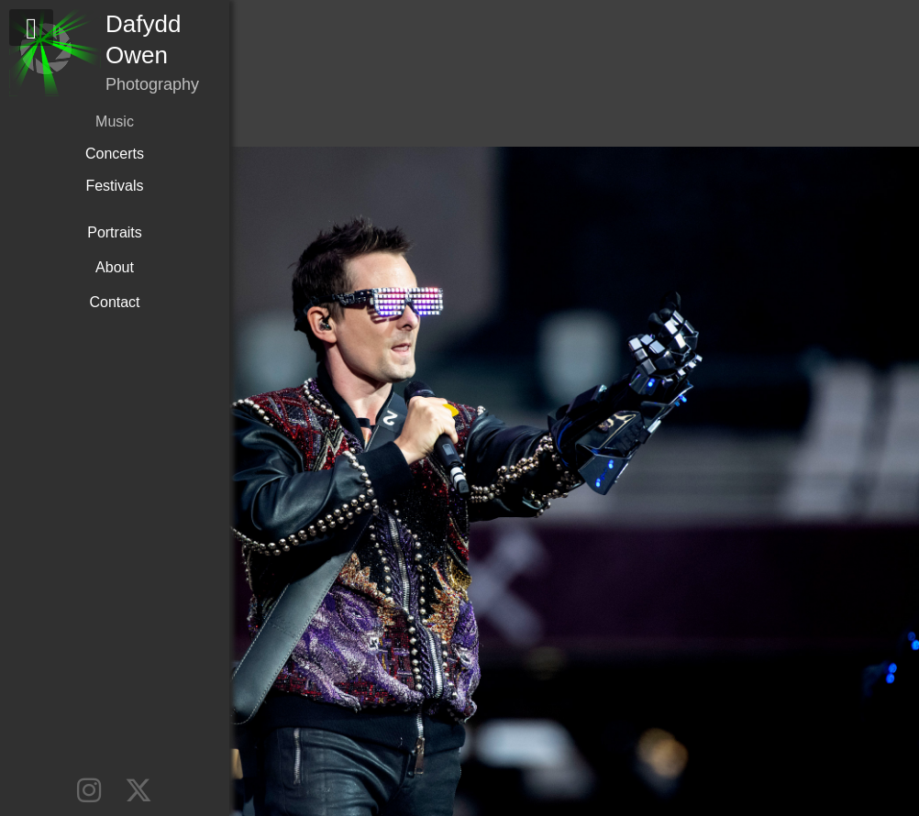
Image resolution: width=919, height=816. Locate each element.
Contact (114, 302)
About (114, 267)
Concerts (114, 153)
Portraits (114, 232)
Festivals (114, 185)
